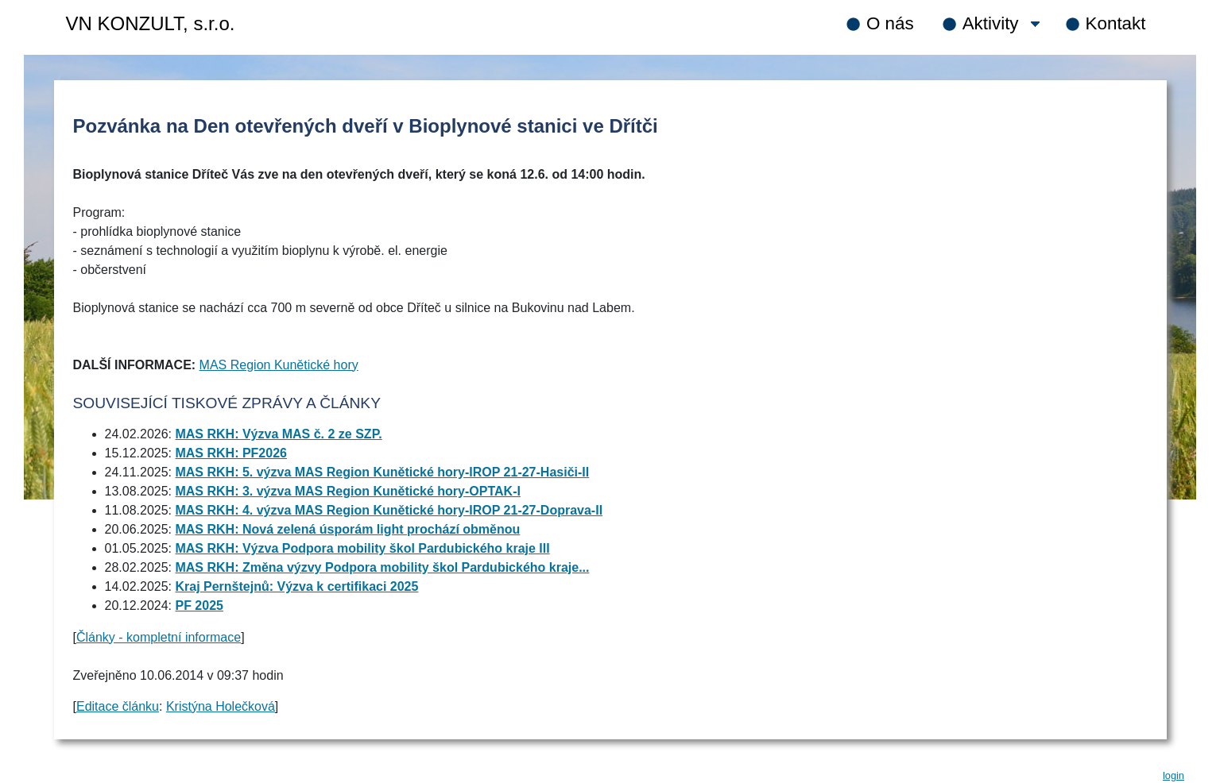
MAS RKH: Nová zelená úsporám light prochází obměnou (347, 529)
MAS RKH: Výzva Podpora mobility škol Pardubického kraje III (362, 548)
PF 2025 (199, 605)
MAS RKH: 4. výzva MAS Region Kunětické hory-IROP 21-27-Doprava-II (388, 510)
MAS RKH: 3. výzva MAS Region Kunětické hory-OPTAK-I (347, 491)
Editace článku (117, 706)
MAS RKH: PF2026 (230, 453)
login (1173, 775)
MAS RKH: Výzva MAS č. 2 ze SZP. (278, 434)
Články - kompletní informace (158, 637)
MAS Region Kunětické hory (278, 365)
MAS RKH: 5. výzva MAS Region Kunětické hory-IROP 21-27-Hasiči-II (382, 472)
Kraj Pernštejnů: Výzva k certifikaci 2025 (296, 586)
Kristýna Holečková (220, 706)
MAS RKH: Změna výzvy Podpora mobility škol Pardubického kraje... (382, 567)
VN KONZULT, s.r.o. (150, 23)
